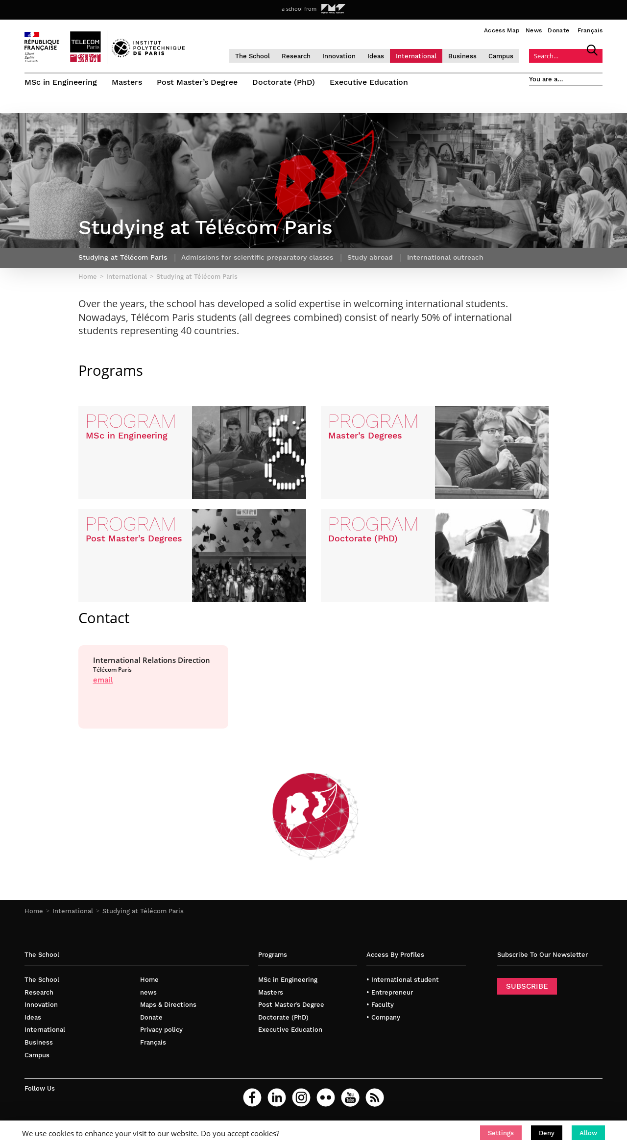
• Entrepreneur (389, 992)
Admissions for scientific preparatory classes (257, 257)
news (148, 992)
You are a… (546, 79)
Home (33, 911)
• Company (383, 1017)
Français (590, 30)
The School (252, 56)
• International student (402, 979)
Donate (558, 30)
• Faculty (380, 1004)
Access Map (502, 30)
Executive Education (369, 82)
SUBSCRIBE (527, 986)
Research (296, 56)
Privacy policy (161, 1029)
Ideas (375, 56)
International (416, 56)
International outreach (445, 257)
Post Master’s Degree (197, 82)
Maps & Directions (168, 1004)
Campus (500, 56)
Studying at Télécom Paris (143, 911)
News (534, 30)
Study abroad (370, 257)
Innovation (339, 56)
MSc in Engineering (60, 82)
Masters (127, 82)
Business (462, 56)
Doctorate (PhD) (283, 82)
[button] (501, 1132)
